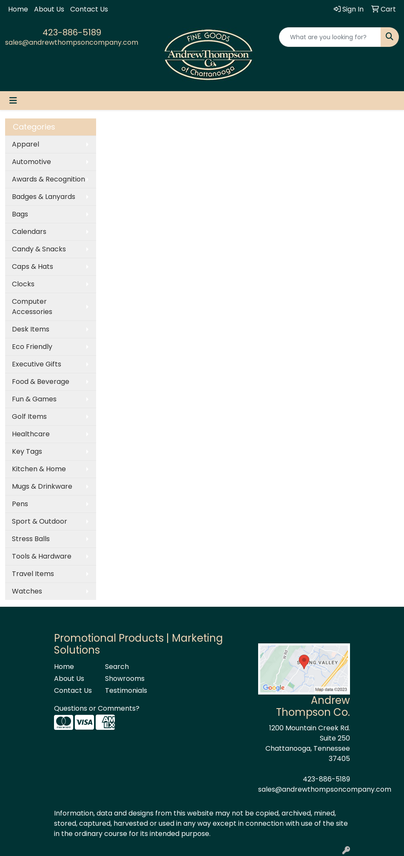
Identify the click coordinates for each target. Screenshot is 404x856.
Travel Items (33, 574)
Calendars (29, 231)
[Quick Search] (330, 37)
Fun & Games (34, 399)
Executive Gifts (36, 364)
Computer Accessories (32, 307)
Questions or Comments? (96, 708)
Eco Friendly (32, 347)
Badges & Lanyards (43, 197)
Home (18, 9)
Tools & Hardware (41, 556)
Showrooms (125, 678)
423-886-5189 (72, 32)
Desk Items (30, 329)
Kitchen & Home (39, 469)
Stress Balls (31, 539)
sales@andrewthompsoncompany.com (71, 42)
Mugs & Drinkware (42, 486)
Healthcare (31, 434)
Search (117, 667)
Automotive (31, 162)
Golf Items (29, 416)
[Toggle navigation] (13, 101)
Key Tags (27, 451)
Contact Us (89, 9)
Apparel (25, 144)
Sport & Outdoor (39, 521)
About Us (49, 9)
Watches (27, 591)
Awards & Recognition (48, 179)
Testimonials (125, 690)
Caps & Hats (32, 266)
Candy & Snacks (39, 249)
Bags (20, 214)
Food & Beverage (40, 381)
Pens (20, 504)
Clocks (23, 284)
